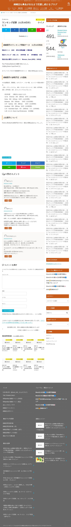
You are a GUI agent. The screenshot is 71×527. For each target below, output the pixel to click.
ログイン (48, 321)
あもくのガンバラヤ (9, 403)
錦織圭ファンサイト (9, 407)
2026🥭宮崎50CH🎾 (52, 276)
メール (4, 296)
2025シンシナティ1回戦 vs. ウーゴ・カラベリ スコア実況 (18, 491)
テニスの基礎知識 (28, 8)
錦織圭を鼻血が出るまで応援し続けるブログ (35, 3)
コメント (5, 273)
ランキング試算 (43, 8)
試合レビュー (36, 8)
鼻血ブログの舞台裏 (9, 434)
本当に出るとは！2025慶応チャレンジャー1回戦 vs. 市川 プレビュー (17, 478)
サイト (4, 302)
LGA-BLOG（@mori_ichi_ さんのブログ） (15, 391)
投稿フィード (50, 324)
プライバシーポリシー (8, 524)
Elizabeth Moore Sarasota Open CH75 (62, 31)
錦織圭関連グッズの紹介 (10, 431)
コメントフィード (51, 327)
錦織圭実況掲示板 (8, 422)
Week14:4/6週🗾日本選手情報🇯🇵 (56, 273)
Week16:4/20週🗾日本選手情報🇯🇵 (56, 261)
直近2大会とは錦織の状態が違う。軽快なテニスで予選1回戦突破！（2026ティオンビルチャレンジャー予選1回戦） (57, 71)
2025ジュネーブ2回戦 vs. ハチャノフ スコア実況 (18, 498)
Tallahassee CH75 (62, 53)
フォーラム (14, 8)
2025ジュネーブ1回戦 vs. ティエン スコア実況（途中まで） (18, 514)
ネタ (51, 8)
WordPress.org (50, 330)
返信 (10, 199)
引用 (6, 199)
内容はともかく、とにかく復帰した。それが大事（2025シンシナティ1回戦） (17, 484)
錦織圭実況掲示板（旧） (10, 425)
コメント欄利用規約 (59, 8)
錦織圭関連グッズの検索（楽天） (13, 428)
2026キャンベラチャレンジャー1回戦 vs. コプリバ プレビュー (17, 464)
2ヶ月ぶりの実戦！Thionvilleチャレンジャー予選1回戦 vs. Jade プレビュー (18, 457)
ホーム (9, 8)
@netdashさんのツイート (53, 250)
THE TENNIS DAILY (9, 394)
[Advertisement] (16, 137)
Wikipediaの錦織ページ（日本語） (13, 397)
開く (26, 35)
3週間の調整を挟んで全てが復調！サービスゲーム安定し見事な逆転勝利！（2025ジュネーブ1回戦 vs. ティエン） (17, 506)
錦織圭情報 (20, 8)
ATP (47, 29)
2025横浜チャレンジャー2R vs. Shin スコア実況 (17, 471)
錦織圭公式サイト (8, 410)
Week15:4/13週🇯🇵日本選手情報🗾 (56, 264)
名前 (3, 289)
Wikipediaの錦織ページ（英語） (12, 400)
